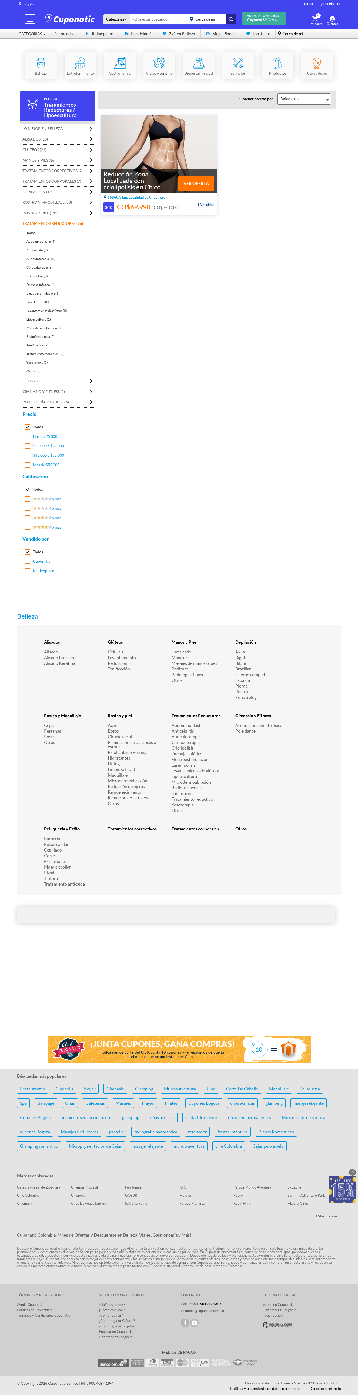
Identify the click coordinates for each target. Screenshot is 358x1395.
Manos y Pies (184, 642)
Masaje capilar (57, 867)
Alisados (52, 642)
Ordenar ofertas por (256, 99)
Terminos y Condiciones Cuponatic (43, 1315)
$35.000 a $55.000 (48, 455)
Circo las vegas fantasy (89, 1204)
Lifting (114, 763)
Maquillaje (118, 775)
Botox (113, 731)
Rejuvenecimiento (124, 792)
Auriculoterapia (186, 736)
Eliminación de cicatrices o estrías (132, 744)
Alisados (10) (35, 139)
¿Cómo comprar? (112, 1310)
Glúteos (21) (34, 150)
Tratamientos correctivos (132, 828)
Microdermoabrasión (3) (44, 328)
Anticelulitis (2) (37, 250)
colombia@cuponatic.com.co (202, 1311)
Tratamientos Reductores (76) (52, 223)
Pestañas (52, 731)
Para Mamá (138, 33)
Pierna (241, 685)
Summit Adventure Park (306, 1195)
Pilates (171, 1103)
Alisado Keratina (59, 663)
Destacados (64, 33)
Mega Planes (220, 33)
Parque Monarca (192, 1204)
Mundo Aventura (180, 1088)
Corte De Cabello (242, 1088)
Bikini (240, 663)
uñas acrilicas (242, 1103)
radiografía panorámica (155, 1131)
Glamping (144, 1088)
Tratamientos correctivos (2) (52, 171)
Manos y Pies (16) (38, 160)
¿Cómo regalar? (111, 1315)
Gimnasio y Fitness (253, 715)
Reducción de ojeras (126, 786)
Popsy (238, 1195)
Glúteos (115, 642)
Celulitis (115, 651)
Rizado (50, 872)
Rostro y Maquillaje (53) (47, 202)
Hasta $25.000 (45, 436)
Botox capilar (56, 844)
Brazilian (243, 668)
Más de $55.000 (46, 465)
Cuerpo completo (251, 674)
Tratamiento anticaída (64, 884)
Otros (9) (32, 371)
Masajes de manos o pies (194, 663)
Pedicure (180, 668)
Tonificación (119, 668)
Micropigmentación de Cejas (95, 1146)
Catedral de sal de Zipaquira (38, 1187)
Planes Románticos (276, 1131)
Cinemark (24, 1204)
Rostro (241, 691)
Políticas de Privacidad (34, 1310)
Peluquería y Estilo (62, 828)
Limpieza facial (121, 769)
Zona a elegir (247, 697)
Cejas (49, 725)
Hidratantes (119, 758)
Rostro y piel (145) (40, 213)
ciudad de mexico (201, 1117)
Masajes (123, 1103)
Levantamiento (122, 657)
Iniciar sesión (273, 1315)
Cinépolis (78, 1195)
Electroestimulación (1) (42, 293)
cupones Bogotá (35, 1131)
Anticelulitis (183, 731)
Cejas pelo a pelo (268, 1146)
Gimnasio (115, 1088)
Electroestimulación (190, 759)
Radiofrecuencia (187, 787)
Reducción (117, 663)
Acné (112, 725)
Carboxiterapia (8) (39, 267)
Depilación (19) (37, 192)
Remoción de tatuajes (128, 797)
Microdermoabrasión (127, 780)
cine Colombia (228, 1146)
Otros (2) (31, 381)
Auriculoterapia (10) (40, 259)
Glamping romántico (39, 1146)
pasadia (116, 1131)
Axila (240, 651)
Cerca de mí (292, 33)
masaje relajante (308, 1103)
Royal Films (242, 1204)
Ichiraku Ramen (137, 1204)
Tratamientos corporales (195, 828)
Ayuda (308, 4)
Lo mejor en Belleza (42, 128)
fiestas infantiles (233, 1131)
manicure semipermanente (86, 1117)
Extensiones (55, 861)
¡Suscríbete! (330, 4)
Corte (49, 855)
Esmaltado (181, 651)
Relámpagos (100, 33)
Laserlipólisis (184, 765)
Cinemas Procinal (84, 1187)
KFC (182, 1187)
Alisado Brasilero (60, 657)
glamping (274, 1103)
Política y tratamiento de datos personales (265, 1388)
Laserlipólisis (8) (37, 302)
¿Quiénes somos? (112, 1305)
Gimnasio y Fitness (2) (43, 391)
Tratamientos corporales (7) (51, 181)
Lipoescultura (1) (38, 319)
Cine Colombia (28, 1195)
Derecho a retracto (325, 1388)
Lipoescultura (184, 776)
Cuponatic (42, 561)
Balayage (46, 1103)
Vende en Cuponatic (278, 1305)
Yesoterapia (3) (37, 362)
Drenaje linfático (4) (40, 284)
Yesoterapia (183, 804)
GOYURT (132, 1195)
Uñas (70, 1103)
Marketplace (43, 571)
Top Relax (258, 33)
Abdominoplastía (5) (40, 241)
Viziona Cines (298, 1204)
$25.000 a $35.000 (48, 446)
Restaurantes (32, 1088)
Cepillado (53, 849)
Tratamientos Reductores (196, 715)
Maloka (185, 1195)
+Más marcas (326, 1216)
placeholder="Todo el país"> (211, 19)
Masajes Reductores (79, 1131)
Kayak (90, 1088)
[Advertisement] (179, 988)
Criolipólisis (183, 748)
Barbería (52, 838)
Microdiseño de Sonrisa (303, 1117)
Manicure (180, 657)
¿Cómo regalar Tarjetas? (117, 1326)
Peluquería (310, 1088)
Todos (30, 233)
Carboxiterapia (186, 742)
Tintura (51, 878)
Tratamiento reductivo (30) (45, 354)
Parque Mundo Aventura (252, 1187)
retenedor (197, 1131)
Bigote (241, 657)
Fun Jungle (133, 1187)
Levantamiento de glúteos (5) (46, 310)
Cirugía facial (120, 736)
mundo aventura (189, 1146)
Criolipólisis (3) (37, 276)
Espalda (242, 680)
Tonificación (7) (37, 345)
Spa (23, 1103)
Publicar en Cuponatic (115, 1332)
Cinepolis (64, 1088)
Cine (211, 1088)
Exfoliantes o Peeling (127, 752)
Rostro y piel (120, 715)
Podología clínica (187, 674)
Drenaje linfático (187, 753)
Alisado (51, 651)
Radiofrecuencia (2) (40, 336)
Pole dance (245, 731)
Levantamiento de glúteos (196, 770)
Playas (148, 1103)
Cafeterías (95, 1103)
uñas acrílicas (162, 1117)
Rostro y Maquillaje (62, 715)
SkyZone (294, 1187)
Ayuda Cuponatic (30, 1305)
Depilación (245, 642)
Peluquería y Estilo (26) (45, 402)
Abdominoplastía (188, 725)
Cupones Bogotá (203, 1103)
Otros (177, 680)
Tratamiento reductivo (192, 799)
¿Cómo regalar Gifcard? (117, 1321)
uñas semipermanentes (249, 1117)
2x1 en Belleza (179, 33)
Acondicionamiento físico (258, 725)
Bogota (28, 4)
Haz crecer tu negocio (115, 1337)
